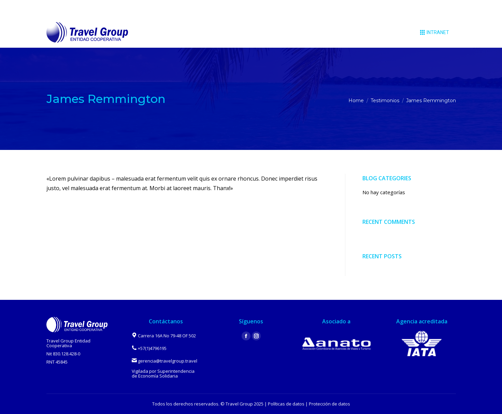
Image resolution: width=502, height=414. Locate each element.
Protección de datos (329, 404)
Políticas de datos (286, 404)
